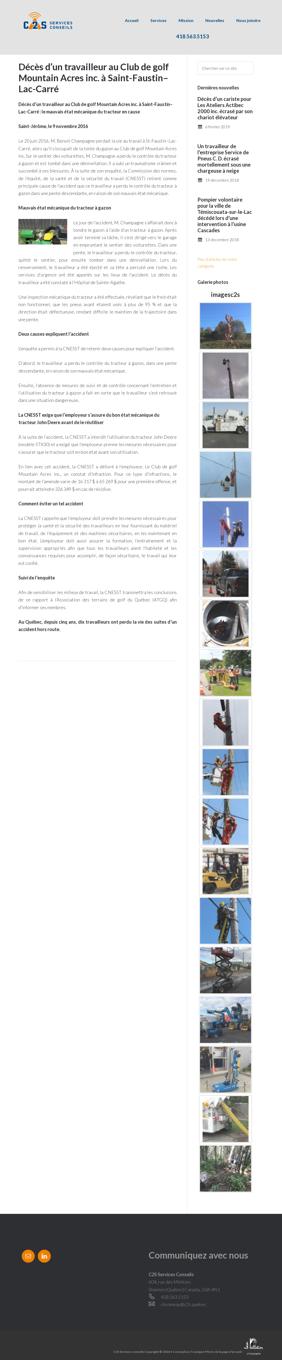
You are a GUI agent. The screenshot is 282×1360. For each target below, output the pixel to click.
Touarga (196, 1352)
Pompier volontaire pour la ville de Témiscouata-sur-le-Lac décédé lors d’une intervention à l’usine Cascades (224, 214)
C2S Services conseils (42, 20)
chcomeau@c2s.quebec (183, 1304)
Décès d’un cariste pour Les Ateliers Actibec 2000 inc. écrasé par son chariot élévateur (225, 108)
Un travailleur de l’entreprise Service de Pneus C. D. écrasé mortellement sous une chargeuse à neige (224, 158)
